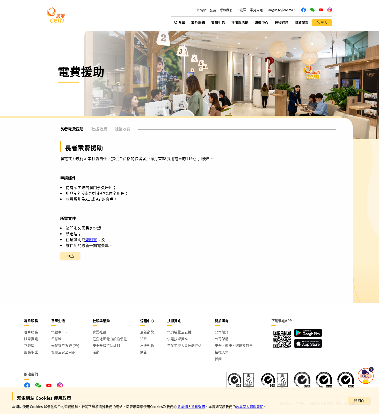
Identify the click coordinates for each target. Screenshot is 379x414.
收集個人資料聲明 (191, 406)
